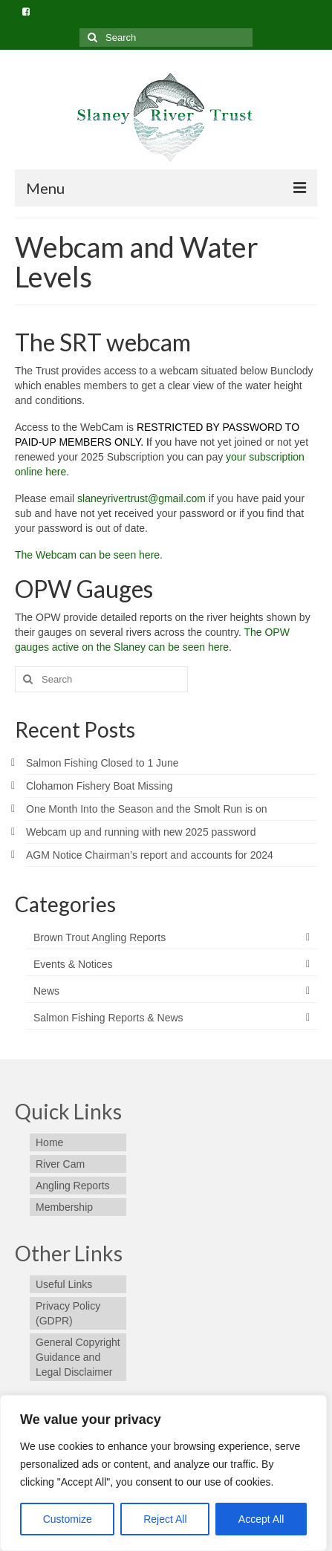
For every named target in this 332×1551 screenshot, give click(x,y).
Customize (67, 1519)
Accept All (261, 1519)
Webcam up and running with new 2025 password (140, 832)
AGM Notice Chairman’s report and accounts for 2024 (149, 855)
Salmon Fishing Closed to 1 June (102, 763)
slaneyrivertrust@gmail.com (141, 498)
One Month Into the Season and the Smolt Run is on (146, 809)
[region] (163, 1473)
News (46, 991)
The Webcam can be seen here (87, 555)
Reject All (164, 1519)
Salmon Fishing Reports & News (108, 1018)
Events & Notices (73, 964)
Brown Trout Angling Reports (99, 937)
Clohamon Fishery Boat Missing (99, 786)
